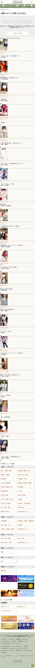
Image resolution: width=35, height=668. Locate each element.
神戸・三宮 (21, 538)
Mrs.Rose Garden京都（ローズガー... (4, 119)
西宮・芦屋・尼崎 (5, 538)
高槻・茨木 (21, 507)
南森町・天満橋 (5, 474)
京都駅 (20, 525)
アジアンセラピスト (6, 610)
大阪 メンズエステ (7, 467)
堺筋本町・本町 (22, 479)
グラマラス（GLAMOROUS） (4, 140)
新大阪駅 (20, 487)
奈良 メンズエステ (7, 557)
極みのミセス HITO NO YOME (4, 350)
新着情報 (18, 639)
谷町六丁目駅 (21, 495)
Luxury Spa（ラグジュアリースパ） (4, 96)
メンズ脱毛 (4, 648)
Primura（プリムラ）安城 (4, 74)
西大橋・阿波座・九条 (7, 487)
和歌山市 (3, 570)
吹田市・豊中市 (5, 511)
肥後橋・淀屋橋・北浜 (24, 470)
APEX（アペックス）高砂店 (4, 223)
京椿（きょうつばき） (4, 453)
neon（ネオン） (4, 202)
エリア (10, 6)
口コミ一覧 (24, 639)
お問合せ (14, 641)
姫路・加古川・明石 (6, 542)
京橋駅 (20, 499)
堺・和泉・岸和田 (5, 503)
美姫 (1, 181)
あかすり (12, 650)
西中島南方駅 (4, 491)
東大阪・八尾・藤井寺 (24, 503)
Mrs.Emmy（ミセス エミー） (4, 53)
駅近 (26, 648)
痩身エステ (18, 650)
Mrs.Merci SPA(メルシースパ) (4, 328)
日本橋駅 (3, 479)
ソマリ (1, 161)
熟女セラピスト (22, 606)
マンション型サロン (17, 646)
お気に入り (24, 6)
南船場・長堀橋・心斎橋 (24, 483)
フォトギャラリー (6, 641)
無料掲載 (20, 641)
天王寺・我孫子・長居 (7, 499)
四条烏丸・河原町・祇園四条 (26, 521)
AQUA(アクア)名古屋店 (4, 264)
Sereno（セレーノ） (4, 414)
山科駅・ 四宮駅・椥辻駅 (7, 529)
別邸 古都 (2, 434)
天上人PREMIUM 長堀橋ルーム (5, 242)
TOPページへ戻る (17, 33)
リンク (25, 641)
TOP (3, 6)
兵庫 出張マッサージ (23, 542)
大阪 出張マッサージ (23, 511)
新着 (31, 6)
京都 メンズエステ (7, 517)
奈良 (2, 561)
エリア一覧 (11, 639)
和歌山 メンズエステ (8, 567)
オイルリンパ (5, 650)
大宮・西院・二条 (5, 525)
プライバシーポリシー (7, 643)
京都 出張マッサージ (23, 529)
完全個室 (26, 646)
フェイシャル (12, 648)
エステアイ (4, 639)
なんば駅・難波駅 (5, 483)
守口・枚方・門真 (5, 507)
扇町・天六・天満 (23, 474)
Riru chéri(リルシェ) (4, 286)
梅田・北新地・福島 (6, 470)
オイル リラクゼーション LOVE (4, 372)
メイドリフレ (20, 648)
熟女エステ (4, 652)
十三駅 (20, 491)
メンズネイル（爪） (27, 650)
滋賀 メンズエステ (7, 548)
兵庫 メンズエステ (7, 534)
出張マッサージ (5, 606)
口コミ (17, 6)
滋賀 (2, 552)
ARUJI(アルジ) (3, 307)
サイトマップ (17, 643)
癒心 (1, 393)
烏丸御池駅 (4, 521)
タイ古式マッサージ (6, 646)
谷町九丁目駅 (4, 495)
